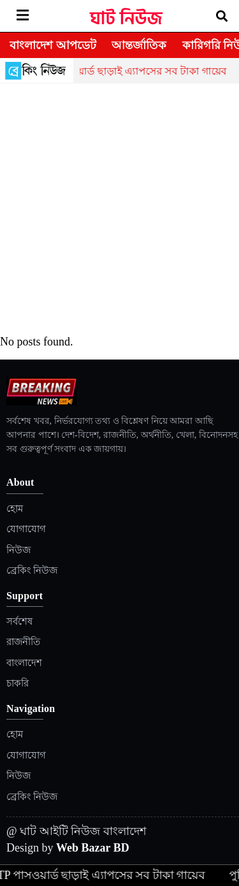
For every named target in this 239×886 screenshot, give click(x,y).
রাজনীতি (23, 642)
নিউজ (18, 550)
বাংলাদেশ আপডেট (53, 45)
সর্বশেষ (19, 621)
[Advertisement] (119, 209)
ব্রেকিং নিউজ (31, 570)
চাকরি (17, 683)
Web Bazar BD (92, 847)
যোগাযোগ (26, 529)
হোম (14, 509)
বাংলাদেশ (24, 663)
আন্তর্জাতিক (139, 45)
